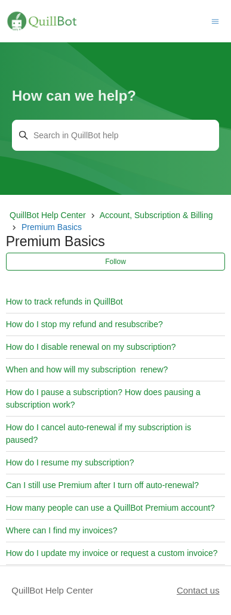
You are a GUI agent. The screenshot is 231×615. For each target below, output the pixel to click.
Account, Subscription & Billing (156, 215)
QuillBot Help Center (48, 215)
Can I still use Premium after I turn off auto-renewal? (102, 485)
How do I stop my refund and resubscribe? (84, 324)
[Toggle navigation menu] (215, 20)
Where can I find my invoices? (62, 530)
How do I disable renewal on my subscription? (91, 347)
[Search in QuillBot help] (115, 135)
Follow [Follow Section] (115, 261)
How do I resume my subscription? (70, 462)
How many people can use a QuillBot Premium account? (110, 507)
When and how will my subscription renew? (87, 369)
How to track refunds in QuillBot (64, 301)
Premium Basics (51, 227)
